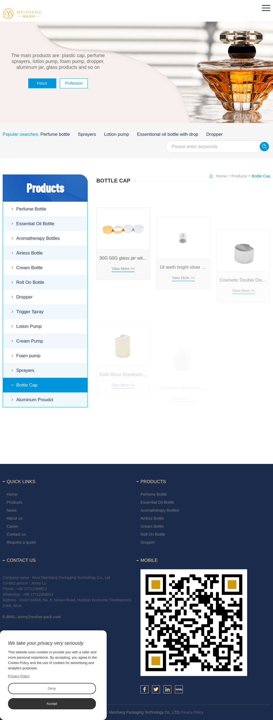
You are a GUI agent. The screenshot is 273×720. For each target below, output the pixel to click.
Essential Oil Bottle (35, 223)
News (12, 510)
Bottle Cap (26, 385)
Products (239, 176)
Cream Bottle (29, 267)
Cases (12, 526)
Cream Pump (29, 341)
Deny (52, 688)
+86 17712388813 (32, 589)
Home (221, 176)
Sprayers (87, 134)
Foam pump (28, 355)
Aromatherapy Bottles (38, 238)
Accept (51, 704)
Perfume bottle (55, 134)
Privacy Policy (191, 712)
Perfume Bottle (31, 209)
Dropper (214, 134)
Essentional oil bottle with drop (167, 134)
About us (14, 518)
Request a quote (21, 542)
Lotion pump (116, 134)
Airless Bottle (29, 253)
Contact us (16, 534)
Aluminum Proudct (34, 399)
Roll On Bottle (30, 282)
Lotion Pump (29, 326)
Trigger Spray (29, 311)
